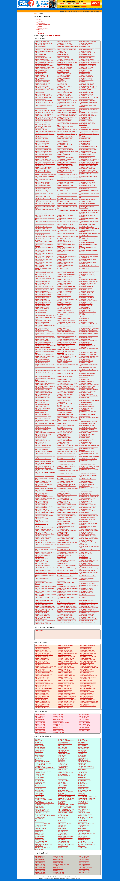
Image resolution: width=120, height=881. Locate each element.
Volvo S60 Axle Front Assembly (86, 83)
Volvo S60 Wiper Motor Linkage (65, 615)
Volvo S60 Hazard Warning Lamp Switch (89, 328)
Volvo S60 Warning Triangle (86, 561)
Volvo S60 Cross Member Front (87, 168)
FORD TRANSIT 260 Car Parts (43, 763)
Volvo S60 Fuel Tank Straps (64, 307)
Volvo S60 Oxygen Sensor (85, 404)
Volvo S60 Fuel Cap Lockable (64, 291)
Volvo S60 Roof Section (85, 437)
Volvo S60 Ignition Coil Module (42, 361)
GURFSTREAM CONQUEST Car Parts (45, 768)
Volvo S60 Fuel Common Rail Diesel (44, 292)
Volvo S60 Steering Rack (85, 509)
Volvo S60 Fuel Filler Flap (85, 294)
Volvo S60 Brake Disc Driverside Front (66, 112)
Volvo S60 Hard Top (62, 328)
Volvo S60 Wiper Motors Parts (42, 707)
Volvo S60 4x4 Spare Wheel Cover (87, 41)
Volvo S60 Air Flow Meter (63, 57)
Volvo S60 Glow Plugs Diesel (86, 322)
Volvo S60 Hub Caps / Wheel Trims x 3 (66, 354)
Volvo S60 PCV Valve (84, 410)
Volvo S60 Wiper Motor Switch (64, 617)
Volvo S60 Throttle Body (63, 534)
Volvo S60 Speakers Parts (64, 691)
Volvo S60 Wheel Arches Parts (42, 701)
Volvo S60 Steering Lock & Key (86, 507)
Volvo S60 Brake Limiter (85, 119)
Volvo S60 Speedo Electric (63, 493)
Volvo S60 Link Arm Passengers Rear (88, 389)
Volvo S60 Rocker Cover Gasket (87, 434)
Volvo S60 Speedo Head (85, 493)
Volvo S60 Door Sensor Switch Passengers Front (86, 230)
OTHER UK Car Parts (40, 814)
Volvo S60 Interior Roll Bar (41, 384)
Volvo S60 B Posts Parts (41, 650)
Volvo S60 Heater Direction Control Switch (45, 345)
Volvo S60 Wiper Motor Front (42, 615)
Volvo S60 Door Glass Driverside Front (44, 203)
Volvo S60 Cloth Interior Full (42, 156)
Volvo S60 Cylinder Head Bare (86, 180)
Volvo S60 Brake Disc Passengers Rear (67, 114)
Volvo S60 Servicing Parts (86, 687)
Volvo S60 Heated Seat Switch (42, 344)
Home (36, 13)
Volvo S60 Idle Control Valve (64, 357)
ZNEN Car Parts (39, 849)
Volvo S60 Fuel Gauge (62, 297)
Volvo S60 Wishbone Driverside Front (66, 619)
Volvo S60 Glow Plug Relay (42, 322)
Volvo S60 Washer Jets (62, 563)
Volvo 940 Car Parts (40, 721)
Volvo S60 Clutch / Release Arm (87, 156)
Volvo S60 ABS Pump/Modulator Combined (67, 46)
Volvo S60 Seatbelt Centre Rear (43, 459)
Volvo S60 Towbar (83, 544)
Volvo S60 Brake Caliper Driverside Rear (45, 110)
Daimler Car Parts (39, 755)
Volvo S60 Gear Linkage (41, 310)
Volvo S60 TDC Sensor (41, 532)
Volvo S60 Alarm (39, 73)
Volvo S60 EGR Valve (84, 258)
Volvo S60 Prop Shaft (84, 416)
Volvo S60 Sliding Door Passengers (66, 484)
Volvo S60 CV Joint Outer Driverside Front (67, 177)
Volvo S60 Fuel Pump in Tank (64, 304)
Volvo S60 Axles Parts (85, 648)
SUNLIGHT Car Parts (63, 831)
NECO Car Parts (82, 806)
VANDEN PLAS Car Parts (84, 841)
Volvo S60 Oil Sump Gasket (42, 404)
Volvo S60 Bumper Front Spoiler (65, 137)
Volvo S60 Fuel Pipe (62, 300)
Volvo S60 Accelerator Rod (85, 49)
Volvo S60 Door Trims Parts (87, 663)
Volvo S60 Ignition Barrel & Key (64, 359)
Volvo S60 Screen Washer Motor (43, 445)
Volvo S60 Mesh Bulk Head (86, 394)
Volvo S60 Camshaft (40, 140)
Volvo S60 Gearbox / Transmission (65, 312)
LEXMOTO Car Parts (83, 788)
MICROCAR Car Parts (83, 801)
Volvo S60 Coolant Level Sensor (65, 165)
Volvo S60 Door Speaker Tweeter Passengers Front (43, 242)
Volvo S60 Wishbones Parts (65, 707)
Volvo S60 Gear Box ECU (63, 308)
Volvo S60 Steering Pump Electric (65, 509)
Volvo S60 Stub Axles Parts (42, 694)
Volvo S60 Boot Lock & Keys (64, 99)
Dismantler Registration (44, 24)
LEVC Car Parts (62, 788)
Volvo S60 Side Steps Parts (65, 690)
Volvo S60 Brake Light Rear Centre (44, 119)
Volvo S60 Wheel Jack (40, 581)
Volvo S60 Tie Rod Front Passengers (88, 537)
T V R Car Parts (62, 833)
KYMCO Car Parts (62, 785)
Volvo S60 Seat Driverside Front (65, 447)
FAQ (92, 11)
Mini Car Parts (61, 803)
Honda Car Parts (82, 769)
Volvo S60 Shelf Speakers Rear (87, 468)
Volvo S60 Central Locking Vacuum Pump (67, 151)
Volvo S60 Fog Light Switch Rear (65, 289)
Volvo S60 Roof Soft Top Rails (64, 440)
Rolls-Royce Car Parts (40, 825)
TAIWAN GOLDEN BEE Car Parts (86, 833)
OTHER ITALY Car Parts (84, 812)
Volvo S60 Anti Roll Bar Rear (42, 81)
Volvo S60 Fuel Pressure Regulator (87, 300)
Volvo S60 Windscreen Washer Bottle (66, 603)
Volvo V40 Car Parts (40, 727)
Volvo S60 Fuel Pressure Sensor (43, 302)
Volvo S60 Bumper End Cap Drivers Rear (67, 131)
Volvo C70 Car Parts (40, 722)
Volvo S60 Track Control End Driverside (67, 550)
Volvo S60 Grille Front (40, 323)
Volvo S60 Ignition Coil (84, 359)
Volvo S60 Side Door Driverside (65, 473)
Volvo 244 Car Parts (40, 716)
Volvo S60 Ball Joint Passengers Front (44, 88)
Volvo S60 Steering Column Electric (66, 506)
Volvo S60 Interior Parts (86, 679)
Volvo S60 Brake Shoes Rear (42, 124)
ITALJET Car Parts (82, 776)
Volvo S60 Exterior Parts (86, 669)
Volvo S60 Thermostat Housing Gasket (44, 534)
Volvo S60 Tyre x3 (61, 557)
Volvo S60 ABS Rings (84, 46)
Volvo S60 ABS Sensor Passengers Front (89, 48)
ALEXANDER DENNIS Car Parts (66, 740)
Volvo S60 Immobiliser (62, 362)
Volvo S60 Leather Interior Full (86, 388)
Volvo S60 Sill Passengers (41, 482)
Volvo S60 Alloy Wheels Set (86, 76)
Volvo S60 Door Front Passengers (65, 201)
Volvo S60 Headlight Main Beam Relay (88, 333)
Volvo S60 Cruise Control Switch (43, 172)
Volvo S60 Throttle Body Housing (87, 534)
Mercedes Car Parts (40, 798)
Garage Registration (43, 28)
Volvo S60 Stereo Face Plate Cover (66, 514)
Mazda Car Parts (39, 796)
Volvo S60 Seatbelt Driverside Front (66, 459)
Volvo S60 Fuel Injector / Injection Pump (67, 299)
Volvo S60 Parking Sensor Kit (64, 410)
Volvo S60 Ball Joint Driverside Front (88, 86)
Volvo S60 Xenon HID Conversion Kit (66, 622)
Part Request (41, 23)
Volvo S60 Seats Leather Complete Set (88, 464)
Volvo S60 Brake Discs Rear (42, 115)
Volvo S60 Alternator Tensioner (42, 80)
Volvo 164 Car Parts (58, 714)
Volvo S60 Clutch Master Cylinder (65, 157)
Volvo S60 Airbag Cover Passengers (66, 60)
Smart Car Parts (39, 830)
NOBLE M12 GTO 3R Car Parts (66, 809)
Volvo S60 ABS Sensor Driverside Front (45, 48)
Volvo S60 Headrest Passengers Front (44, 342)
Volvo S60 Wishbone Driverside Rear (88, 619)
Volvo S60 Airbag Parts (86, 647)
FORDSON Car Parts (63, 763)
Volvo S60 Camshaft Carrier (64, 140)
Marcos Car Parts (39, 795)
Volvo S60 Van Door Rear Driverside (66, 560)
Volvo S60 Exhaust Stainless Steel (87, 283)
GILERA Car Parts (62, 764)
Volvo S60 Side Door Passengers (87, 473)
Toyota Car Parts (39, 838)
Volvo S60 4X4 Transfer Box (64, 43)
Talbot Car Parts (39, 834)
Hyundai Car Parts (39, 774)
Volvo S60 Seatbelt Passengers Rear (66, 461)
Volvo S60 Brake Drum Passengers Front (45, 117)
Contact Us (41, 33)
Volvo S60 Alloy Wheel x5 (63, 76)
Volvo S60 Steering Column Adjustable (66, 504)
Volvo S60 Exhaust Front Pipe (42, 276)
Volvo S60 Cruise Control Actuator (65, 170)
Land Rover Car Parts (83, 787)
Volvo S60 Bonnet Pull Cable (64, 96)
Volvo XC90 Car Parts (58, 732)
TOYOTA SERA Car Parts (84, 838)
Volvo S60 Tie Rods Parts (86, 698)
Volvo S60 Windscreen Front (86, 597)
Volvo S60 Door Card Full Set (42, 196)
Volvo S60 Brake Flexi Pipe (86, 117)
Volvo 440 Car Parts (58, 718)
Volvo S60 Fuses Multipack (42, 308)
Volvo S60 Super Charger (41, 524)
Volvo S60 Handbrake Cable (64, 326)
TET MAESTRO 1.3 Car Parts (65, 836)
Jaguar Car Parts (82, 777)
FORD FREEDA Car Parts (84, 761)
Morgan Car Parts (82, 804)
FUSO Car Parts (82, 763)
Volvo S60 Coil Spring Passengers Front (89, 162)
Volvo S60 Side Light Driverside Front (44, 476)
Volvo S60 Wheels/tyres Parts (42, 702)
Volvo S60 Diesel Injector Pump (43, 187)
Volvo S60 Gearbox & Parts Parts (43, 674)
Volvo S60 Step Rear (84, 512)
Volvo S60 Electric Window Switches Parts (45, 666)
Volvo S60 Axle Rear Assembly (86, 84)
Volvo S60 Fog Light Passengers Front (44, 288)
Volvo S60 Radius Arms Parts (42, 685)
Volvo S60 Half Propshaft (63, 323)
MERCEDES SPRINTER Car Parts (43, 799)
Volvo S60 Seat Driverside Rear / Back (88, 447)
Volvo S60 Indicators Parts (41, 679)
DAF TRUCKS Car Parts (64, 753)
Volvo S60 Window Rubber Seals (87, 595)
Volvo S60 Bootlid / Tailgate (86, 99)
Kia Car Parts (81, 782)
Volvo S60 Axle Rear (62, 84)
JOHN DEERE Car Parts (84, 779)
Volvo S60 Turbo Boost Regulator (65, 553)
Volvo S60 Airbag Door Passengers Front (67, 62)
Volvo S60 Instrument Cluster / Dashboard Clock (86, 376)
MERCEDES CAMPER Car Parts (66, 798)
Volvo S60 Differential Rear (63, 188)
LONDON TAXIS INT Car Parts (65, 791)
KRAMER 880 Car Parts (64, 783)
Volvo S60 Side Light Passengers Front (66, 476)
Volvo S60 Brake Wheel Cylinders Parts (68, 653)
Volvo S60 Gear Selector (85, 310)
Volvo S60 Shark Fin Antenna (64, 468)
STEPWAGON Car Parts (84, 830)
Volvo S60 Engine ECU (62, 268)
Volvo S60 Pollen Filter (40, 412)
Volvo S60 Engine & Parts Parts (88, 666)
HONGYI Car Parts (62, 771)
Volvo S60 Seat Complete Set (42, 447)
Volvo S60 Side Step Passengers (65, 481)
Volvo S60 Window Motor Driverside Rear (67, 586)
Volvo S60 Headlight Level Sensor (65, 333)
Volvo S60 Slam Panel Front (64, 482)
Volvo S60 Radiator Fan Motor (64, 428)
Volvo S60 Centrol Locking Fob (43, 152)
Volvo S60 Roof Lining (84, 436)
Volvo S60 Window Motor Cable (87, 583)
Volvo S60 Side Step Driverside (43, 481)
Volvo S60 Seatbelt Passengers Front (44, 461)
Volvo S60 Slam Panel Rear (86, 482)
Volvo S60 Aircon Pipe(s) (85, 68)
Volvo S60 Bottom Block (41, 108)
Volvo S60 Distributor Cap (41, 191)
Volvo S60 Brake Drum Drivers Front (66, 115)
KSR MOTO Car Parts (83, 783)
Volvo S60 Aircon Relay (41, 72)
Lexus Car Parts (39, 790)
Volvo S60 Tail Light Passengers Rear (88, 530)
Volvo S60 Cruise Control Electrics (87, 170)
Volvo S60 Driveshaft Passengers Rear (88, 256)
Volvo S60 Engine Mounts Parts (43, 667)
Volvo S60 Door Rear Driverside (65, 224)
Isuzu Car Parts (39, 776)
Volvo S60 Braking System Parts (88, 653)
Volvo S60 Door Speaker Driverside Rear (45, 236)
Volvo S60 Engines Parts (41, 669)
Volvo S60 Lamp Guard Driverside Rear (45, 386)
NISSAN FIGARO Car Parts (65, 807)
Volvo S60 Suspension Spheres (43, 529)
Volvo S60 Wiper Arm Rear (41, 612)
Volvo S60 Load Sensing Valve (42, 391)
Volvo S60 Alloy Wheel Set (85, 73)
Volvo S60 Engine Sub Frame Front (44, 272)
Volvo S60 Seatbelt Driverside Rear (88, 459)
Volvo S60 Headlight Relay (63, 337)
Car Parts (37, 739)
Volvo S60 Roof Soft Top (41, 439)
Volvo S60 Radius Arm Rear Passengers (45, 432)
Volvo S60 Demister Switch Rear (65, 185)
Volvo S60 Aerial (61, 51)
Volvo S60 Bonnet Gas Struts (86, 92)
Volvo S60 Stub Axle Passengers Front (66, 515)
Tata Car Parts (81, 834)
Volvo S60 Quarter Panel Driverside (88, 421)
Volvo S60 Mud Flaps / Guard (42, 397)
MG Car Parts (38, 801)
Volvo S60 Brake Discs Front (86, 114)
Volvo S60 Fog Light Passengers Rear (66, 288)
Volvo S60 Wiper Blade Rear (42, 614)
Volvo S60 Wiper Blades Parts (65, 706)
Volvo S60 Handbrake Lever (42, 328)
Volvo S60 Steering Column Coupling (88, 504)
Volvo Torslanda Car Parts (85, 725)
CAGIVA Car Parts (62, 747)
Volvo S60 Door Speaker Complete (65, 233)
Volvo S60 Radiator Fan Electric (43, 428)
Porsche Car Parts (82, 819)
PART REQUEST (70, 8)
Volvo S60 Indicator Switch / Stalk (87, 367)
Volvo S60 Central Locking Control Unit (88, 146)
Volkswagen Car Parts (63, 842)
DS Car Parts (61, 756)
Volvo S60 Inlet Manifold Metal (42, 376)
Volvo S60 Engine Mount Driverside (44, 271)
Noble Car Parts (82, 807)
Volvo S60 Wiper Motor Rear (86, 615)
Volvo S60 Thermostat (62, 532)
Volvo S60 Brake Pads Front (64, 120)
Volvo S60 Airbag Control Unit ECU (44, 60)
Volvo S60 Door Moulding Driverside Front (45, 221)
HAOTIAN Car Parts (63, 768)
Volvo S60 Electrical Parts (64, 666)
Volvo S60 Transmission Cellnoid (43, 553)
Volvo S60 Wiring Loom (41, 619)
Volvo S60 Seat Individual (41, 449)
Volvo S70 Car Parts (84, 724)
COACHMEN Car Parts (63, 750)
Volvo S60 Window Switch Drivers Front (45, 597)
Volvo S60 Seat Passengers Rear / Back (67, 451)
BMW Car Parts (61, 745)
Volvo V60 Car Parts (84, 727)
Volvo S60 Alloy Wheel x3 (85, 75)
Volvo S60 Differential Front (42, 188)
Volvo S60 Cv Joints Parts (41, 658)
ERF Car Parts (38, 758)
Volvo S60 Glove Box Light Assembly (66, 320)
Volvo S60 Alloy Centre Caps (64, 73)
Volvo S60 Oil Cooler (84, 397)
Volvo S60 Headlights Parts (42, 677)
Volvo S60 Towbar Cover (63, 547)
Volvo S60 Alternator (40, 78)
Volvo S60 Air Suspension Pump (65, 59)
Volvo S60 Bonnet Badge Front (64, 92)
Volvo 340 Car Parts (40, 718)
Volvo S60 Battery (61, 88)
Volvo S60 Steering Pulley (41, 509)
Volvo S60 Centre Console (85, 151)
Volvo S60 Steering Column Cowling (44, 506)
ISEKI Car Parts (82, 774)
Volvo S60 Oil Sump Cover (85, 402)
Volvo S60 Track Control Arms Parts (67, 699)
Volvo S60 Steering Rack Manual (43, 511)
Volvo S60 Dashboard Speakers (43, 185)
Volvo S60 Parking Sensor (41, 410)
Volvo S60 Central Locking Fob (64, 148)
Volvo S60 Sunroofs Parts (86, 694)
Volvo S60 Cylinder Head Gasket (87, 182)
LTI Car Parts (61, 793)
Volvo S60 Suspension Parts (42, 696)
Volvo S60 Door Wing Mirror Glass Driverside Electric (65, 248)
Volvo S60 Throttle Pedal (63, 535)
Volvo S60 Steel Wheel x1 (85, 499)
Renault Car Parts (82, 822)
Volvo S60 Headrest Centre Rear (43, 340)
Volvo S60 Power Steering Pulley (87, 414)
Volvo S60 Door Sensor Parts (42, 663)
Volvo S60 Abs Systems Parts (87, 645)
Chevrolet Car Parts (40, 748)
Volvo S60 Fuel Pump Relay (86, 304)
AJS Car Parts (38, 740)
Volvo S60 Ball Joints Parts (65, 650)
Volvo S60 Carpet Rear (84, 143)
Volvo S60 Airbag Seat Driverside (65, 65)
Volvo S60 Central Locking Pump (43, 149)
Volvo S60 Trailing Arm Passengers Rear (67, 552)
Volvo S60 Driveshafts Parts (65, 664)
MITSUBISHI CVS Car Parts (42, 804)
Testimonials (41, 29)
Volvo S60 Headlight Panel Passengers (45, 337)
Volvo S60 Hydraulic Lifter (41, 357)
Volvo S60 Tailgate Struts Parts (66, 698)
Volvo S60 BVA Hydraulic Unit (64, 138)
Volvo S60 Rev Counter (85, 432)
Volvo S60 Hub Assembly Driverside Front (45, 349)
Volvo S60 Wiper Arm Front (42, 611)
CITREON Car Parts (83, 748)
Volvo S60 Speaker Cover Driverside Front (45, 488)
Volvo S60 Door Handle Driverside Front (67, 205)
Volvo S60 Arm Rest (62, 81)
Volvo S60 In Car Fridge (85, 362)
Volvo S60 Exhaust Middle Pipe (64, 281)
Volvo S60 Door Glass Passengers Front (89, 203)
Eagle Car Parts (82, 756)
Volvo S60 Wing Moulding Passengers (66, 609)
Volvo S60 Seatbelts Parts (41, 687)
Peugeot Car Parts (82, 815)
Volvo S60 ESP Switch (40, 274)
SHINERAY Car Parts (40, 828)
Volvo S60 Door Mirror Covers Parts (67, 661)
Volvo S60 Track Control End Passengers (89, 550)
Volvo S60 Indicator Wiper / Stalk (65, 373)
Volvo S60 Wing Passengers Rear (87, 609)
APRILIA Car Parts (39, 742)
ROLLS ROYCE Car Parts (64, 823)
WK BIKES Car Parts (63, 846)
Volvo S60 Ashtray (83, 81)
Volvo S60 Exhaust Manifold (64, 279)
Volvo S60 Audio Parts (63, 648)
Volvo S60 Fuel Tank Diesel (63, 305)
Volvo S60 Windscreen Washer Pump (88, 603)
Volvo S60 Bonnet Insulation (86, 94)
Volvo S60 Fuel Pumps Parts (87, 671)
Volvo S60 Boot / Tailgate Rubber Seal (88, 97)
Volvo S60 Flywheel (84, 285)
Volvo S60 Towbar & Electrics (42, 547)
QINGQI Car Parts (82, 820)
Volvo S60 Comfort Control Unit (64, 164)
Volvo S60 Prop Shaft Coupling (43, 418)
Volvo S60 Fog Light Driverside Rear (66, 286)
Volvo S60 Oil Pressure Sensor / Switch (89, 400)
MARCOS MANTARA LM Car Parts (66, 795)
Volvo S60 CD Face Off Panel (64, 145)
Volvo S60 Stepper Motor (41, 514)
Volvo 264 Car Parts (84, 716)
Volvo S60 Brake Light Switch (64, 119)
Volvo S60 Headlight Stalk (85, 337)
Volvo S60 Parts (39, 630)
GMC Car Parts (81, 764)
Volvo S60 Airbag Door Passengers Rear (89, 62)
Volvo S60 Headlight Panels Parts (88, 675)
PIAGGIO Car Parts (40, 817)
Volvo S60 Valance (61, 558)
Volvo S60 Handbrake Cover (86, 326)
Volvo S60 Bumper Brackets (42, 129)
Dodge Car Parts (39, 756)
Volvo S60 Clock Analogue (63, 154)
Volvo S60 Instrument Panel (64, 379)
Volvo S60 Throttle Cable (41, 535)
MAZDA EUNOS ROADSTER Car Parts (87, 796)
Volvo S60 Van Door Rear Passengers (88, 560)
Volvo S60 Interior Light (85, 383)
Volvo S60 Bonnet (39, 92)
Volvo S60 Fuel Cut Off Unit (86, 292)
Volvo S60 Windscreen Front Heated (44, 600)
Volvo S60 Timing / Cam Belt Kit (65, 538)
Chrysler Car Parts (62, 748)
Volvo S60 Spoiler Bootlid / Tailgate (43, 496)
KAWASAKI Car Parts (63, 780)
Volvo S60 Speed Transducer (86, 491)
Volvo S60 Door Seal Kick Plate (43, 228)
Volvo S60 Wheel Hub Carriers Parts (89, 701)
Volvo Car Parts (39, 846)
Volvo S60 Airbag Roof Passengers (44, 65)
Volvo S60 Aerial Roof (40, 54)
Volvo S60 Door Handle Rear (42, 213)
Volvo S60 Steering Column (42, 504)
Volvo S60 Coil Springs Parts (42, 656)
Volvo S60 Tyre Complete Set (64, 555)
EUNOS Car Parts (62, 758)
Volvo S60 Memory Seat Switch (64, 394)
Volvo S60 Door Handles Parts (87, 659)
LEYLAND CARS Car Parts (84, 790)
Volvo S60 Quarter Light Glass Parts (44, 683)
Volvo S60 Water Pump (85, 563)
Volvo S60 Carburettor (62, 141)
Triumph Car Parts (39, 839)
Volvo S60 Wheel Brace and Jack (87, 576)
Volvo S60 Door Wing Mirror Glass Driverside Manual (87, 248)
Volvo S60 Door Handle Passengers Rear (89, 210)
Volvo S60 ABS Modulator (85, 45)
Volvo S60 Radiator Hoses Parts (88, 683)
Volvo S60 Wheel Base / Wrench (65, 570)
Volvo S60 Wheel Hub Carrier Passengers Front (86, 578)
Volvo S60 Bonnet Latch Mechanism (44, 96)
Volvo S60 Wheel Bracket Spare (43, 578)
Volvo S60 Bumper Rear (85, 137)
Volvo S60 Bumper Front (41, 137)
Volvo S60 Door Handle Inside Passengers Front (86, 207)
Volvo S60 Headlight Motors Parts (66, 675)
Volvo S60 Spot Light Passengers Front (45, 498)
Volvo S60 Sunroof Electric (63, 519)
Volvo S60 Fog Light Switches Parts (44, 671)
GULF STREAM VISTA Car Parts (86, 766)
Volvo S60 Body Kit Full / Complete (65, 91)
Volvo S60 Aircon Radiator (85, 70)
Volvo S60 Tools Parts (40, 699)
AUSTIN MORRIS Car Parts (65, 744)
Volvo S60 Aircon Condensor (86, 67)
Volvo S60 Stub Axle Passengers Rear (88, 515)
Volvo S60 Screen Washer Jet (86, 444)
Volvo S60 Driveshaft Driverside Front (88, 254)
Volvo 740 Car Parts (40, 719)
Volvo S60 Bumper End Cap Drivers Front (45, 131)
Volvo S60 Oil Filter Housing (42, 400)
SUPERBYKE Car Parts (84, 831)
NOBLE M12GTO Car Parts (84, 809)
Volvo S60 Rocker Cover (63, 434)
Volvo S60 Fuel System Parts (42, 672)
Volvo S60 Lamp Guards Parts (42, 680)
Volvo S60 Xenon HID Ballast (86, 620)
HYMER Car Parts (82, 772)
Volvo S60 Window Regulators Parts (89, 702)
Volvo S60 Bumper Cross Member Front (67, 129)
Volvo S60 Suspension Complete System (45, 527)
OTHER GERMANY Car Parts (65, 812)
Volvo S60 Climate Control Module (43, 154)
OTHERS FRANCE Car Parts (85, 814)
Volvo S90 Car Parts (58, 725)
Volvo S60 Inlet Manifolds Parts (66, 679)
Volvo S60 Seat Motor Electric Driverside (67, 449)
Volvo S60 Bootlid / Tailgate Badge (43, 100)
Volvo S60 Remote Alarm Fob (64, 432)
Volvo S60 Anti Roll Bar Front (86, 80)
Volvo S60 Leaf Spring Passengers (65, 388)
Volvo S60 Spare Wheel (41, 486)
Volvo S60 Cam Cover (84, 138)
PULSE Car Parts (62, 820)
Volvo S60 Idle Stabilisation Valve (87, 357)
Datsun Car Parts (62, 755)
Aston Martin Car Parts (63, 742)
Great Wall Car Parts (63, 766)
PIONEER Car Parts (63, 817)
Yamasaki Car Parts (83, 847)
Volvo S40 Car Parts (40, 724)
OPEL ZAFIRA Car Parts (41, 812)
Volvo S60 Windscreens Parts (42, 704)
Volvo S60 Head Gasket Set (42, 330)
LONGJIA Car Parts (82, 791)
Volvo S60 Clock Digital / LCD (86, 154)
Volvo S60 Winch (61, 581)
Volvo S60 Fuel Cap (84, 289)
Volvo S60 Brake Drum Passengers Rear (67, 117)
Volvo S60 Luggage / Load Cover (65, 392)
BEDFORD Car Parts (83, 744)
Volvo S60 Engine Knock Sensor (87, 268)
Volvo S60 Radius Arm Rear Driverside (88, 431)
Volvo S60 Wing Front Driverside (65, 604)
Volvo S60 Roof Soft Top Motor (42, 440)
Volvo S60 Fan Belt (40, 285)
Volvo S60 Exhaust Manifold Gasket (88, 279)
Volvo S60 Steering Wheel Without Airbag (67, 512)
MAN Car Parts (81, 793)
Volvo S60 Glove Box (84, 318)
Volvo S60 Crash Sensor (63, 168)
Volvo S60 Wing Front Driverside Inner (44, 606)
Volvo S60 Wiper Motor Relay (42, 617)
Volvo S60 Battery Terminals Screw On (44, 89)
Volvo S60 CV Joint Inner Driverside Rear (67, 174)
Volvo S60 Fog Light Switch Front (43, 289)
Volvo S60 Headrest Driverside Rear (88, 340)
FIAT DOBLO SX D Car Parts (42, 761)
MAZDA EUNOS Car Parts (64, 796)
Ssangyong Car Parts (63, 830)
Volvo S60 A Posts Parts (41, 645)
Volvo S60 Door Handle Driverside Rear (89, 205)
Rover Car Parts (62, 825)
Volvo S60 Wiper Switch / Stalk (86, 617)
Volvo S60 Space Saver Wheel (86, 484)
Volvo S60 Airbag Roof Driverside (87, 64)
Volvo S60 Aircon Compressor (64, 67)
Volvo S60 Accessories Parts (42, 647)
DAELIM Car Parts (62, 752)
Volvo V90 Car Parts (40, 730)
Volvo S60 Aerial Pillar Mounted (87, 53)
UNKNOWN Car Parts (63, 841)
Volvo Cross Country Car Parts (61, 722)
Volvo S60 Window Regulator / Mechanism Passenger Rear (86, 592)
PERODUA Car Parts (63, 815)
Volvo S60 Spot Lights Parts (87, 691)
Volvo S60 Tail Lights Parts (41, 698)
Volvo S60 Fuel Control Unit (64, 292)
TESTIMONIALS (86, 11)
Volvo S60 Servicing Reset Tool (43, 468)
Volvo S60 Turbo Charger (85, 553)
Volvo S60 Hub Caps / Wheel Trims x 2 (44, 354)
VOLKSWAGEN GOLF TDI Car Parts (87, 844)
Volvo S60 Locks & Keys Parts (65, 682)
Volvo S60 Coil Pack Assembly (86, 160)
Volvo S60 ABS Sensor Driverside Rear (66, 48)
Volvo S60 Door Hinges (62, 213)
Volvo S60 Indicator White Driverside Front (45, 370)
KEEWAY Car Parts (40, 782)
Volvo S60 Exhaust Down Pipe (86, 274)
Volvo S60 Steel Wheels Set (64, 503)
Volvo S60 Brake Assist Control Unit (66, 108)
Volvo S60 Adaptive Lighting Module (44, 51)
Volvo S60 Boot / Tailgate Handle (65, 97)
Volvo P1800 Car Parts (84, 722)
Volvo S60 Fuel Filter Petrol (42, 297)
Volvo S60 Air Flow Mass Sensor (43, 57)
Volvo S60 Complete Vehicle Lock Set (88, 164)
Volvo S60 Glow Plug (84, 320)
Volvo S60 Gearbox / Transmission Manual (45, 315)
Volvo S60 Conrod (39, 165)
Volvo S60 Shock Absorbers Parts (43, 688)
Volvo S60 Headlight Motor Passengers (66, 336)
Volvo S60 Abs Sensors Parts (65, 645)
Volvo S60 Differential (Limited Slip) (88, 187)
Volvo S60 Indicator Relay (63, 367)
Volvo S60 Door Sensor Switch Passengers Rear (42, 233)
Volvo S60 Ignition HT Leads (86, 361)
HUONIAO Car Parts (40, 772)
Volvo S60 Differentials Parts (42, 659)
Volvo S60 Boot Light (40, 99)
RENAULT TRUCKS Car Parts (42, 823)
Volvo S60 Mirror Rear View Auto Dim (88, 396)
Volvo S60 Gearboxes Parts (65, 674)
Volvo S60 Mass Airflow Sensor (43, 394)
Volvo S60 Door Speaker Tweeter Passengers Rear (65, 242)
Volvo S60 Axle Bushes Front (42, 83)
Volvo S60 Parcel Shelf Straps (86, 408)
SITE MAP (98, 8)
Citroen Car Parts (39, 750)
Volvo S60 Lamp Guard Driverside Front (89, 384)
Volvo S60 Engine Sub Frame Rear (65, 272)
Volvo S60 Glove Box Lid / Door (43, 320)
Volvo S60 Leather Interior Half (42, 389)
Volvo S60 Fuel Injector (41, 299)
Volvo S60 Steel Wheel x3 (63, 501)
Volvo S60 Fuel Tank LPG (85, 305)
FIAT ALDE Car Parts (83, 760)
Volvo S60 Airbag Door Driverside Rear (44, 62)
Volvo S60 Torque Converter (64, 544)
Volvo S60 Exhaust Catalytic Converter (66, 274)
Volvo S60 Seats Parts (63, 687)
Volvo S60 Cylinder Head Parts (66, 658)
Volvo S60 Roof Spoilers (85, 440)
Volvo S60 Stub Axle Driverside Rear (44, 515)
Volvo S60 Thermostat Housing (86, 532)
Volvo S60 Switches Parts (86, 696)
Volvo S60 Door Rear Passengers (43, 227)
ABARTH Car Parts (62, 739)
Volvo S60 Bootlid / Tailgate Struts (43, 105)
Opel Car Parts (81, 811)
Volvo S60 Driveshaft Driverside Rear (44, 256)
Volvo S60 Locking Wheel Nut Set (65, 391)
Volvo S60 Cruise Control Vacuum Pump (89, 172)
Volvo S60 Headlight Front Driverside (88, 330)
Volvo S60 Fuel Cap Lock (41, 291)
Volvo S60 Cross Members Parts (88, 656)
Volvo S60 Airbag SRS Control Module (44, 67)
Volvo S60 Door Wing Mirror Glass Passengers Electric (43, 251)
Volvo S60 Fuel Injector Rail (86, 299)
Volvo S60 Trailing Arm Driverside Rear (44, 552)
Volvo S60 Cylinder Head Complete (65, 182)
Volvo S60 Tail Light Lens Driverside (44, 530)
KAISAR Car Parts (39, 780)
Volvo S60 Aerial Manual (41, 53)
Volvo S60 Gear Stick (40, 312)
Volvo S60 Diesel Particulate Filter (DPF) (67, 187)
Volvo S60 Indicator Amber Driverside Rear (67, 364)
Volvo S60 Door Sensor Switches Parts (68, 663)
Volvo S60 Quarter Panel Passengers (44, 423)
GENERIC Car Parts (40, 764)
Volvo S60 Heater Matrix (63, 345)
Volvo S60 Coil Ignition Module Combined (45, 160)
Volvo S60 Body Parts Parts (87, 650)
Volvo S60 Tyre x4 (83, 557)
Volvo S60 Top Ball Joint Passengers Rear (45, 544)
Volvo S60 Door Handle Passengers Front (67, 210)
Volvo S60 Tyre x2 (39, 557)
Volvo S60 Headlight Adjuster (64, 330)
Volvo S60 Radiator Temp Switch (65, 429)
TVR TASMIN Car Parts (41, 841)
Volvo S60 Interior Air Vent (41, 381)
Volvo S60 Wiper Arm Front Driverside (66, 611)
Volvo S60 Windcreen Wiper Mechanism (89, 581)
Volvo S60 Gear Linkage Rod (64, 310)
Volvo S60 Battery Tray (62, 89)
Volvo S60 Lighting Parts (86, 680)
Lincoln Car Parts (39, 791)
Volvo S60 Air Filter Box (63, 56)
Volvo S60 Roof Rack (40, 437)
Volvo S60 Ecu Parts (85, 664)
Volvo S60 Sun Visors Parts (65, 694)
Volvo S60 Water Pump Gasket (43, 565)
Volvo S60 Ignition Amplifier (42, 359)
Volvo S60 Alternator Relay (85, 78)
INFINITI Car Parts (62, 774)
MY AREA (93, 8)
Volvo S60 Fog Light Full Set (86, 286)
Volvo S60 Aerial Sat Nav (85, 54)
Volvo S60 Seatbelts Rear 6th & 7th (65, 464)
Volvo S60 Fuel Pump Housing (42, 304)
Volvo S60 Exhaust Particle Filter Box (88, 281)
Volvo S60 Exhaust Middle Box (42, 281)
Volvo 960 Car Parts (58, 721)
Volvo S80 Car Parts (40, 725)
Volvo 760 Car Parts (58, 719)
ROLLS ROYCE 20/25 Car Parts (86, 823)
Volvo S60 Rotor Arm (40, 442)
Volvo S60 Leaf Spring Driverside (43, 388)
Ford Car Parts (61, 761)
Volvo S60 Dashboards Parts (87, 658)
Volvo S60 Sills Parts (85, 690)
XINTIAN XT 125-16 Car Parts (42, 847)
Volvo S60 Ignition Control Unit (64, 361)
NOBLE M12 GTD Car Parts (42, 809)
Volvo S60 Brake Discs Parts (65, 651)
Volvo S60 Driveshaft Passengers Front (66, 256)
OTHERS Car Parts (62, 814)
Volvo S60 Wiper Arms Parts (42, 706)
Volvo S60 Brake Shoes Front (86, 122)
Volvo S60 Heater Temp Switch (43, 347)
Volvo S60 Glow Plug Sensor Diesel (66, 322)
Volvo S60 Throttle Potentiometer (43, 537)
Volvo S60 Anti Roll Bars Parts (42, 648)
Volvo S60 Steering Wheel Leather (87, 511)
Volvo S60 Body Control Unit (42, 91)
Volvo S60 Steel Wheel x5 (41, 503)
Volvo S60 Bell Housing (85, 89)
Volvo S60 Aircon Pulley (41, 70)
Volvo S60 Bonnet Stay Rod (86, 96)
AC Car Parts (81, 739)
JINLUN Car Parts (62, 779)
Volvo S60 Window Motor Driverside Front (45, 586)
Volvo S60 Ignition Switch (41, 362)
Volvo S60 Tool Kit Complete (86, 540)
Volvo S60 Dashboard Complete (87, 184)
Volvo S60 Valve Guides (85, 558)
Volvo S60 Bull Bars (84, 127)
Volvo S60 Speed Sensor (63, 491)
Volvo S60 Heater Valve (63, 347)
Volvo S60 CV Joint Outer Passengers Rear (68, 180)
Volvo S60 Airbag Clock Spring (86, 59)
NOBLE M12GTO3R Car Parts (65, 811)
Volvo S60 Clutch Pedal (85, 157)
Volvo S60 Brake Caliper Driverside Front (89, 108)
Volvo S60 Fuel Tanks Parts (65, 672)
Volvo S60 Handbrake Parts (42, 675)
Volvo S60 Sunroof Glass (41, 521)
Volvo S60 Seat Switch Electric (86, 451)
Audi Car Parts (81, 742)
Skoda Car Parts (82, 828)
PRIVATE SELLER (77, 11)
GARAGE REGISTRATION (66, 11)
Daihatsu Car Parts (82, 753)
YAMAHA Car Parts (62, 847)
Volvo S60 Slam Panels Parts (42, 691)
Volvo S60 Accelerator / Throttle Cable (66, 49)
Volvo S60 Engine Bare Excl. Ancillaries (89, 266)
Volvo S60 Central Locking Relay (65, 149)
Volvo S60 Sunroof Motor (85, 521)
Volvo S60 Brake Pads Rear (86, 120)
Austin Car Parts (39, 744)
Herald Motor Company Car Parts (86, 768)
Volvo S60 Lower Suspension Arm (43, 392)
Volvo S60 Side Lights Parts (65, 688)
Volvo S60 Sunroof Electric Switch (87, 519)
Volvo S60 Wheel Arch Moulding (43, 570)
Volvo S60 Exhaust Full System (64, 276)
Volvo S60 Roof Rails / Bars (64, 437)
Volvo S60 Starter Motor (41, 499)
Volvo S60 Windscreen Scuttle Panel (44, 603)
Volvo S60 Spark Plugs (84, 486)
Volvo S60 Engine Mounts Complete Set (89, 271)
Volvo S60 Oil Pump (40, 402)
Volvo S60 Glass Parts (85, 674)
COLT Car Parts (82, 750)
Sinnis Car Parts (62, 828)
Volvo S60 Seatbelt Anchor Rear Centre (89, 456)
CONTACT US (97, 11)
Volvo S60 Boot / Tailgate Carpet (43, 97)
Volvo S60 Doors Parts (40, 664)
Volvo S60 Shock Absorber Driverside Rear (67, 470)
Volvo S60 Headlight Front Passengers (66, 331)
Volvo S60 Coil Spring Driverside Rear (66, 162)
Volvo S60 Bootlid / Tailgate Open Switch (45, 103)
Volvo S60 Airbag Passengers (64, 64)
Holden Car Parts (62, 769)
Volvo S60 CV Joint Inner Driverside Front (45, 174)
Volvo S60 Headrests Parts (65, 677)
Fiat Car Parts (61, 760)
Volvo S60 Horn (83, 347)
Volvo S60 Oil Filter (83, 399)
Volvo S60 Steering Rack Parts (87, 693)
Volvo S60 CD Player (62, 146)
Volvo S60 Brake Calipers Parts (43, 651)
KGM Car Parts (61, 782)
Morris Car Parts (39, 806)
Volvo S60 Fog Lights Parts (65, 671)
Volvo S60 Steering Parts (41, 693)
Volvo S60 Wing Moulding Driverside (44, 609)
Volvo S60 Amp (60, 80)
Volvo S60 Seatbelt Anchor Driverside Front (67, 453)
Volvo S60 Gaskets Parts (86, 672)
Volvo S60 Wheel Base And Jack (87, 570)
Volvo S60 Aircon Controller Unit (43, 68)
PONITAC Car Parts (40, 819)
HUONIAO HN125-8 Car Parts (65, 772)
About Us (40, 21)
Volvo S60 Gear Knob (84, 308)
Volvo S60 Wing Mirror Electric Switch (88, 607)
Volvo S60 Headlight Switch (42, 339)
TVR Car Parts (61, 839)
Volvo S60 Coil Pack (62, 160)
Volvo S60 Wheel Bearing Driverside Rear (67, 573)
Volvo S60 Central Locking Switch (43, 151)
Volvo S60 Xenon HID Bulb (41, 622)
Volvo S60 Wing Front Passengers (87, 606)
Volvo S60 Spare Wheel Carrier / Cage (66, 486)
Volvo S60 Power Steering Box (64, 412)
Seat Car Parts (81, 826)
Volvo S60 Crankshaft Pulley (86, 167)
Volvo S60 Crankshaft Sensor (42, 168)
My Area (40, 26)
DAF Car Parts (38, 753)
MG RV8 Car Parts (62, 801)
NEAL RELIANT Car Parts (64, 806)
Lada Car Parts (81, 785)
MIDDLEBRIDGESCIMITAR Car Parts (44, 803)
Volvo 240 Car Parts (84, 714)
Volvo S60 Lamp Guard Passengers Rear (89, 386)
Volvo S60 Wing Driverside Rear (43, 604)
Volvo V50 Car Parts (58, 727)
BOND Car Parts (82, 745)
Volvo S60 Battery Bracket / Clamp (87, 88)
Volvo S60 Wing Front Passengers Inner (45, 607)
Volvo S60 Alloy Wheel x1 (41, 75)
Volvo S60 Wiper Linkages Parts (88, 706)
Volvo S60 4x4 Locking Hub (42, 41)
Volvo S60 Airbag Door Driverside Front (89, 60)
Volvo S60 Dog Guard (62, 191)
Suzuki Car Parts (39, 833)
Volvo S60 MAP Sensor (85, 392)
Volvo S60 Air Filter (40, 56)
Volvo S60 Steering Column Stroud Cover (89, 506)
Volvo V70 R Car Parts (84, 729)
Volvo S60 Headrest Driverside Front (66, 340)
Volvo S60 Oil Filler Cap (63, 399)
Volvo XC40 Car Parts (58, 730)
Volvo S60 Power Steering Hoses (65, 414)
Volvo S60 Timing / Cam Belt (42, 538)
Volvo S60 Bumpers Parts (64, 655)
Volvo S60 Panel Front (40, 406)
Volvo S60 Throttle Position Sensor (87, 535)
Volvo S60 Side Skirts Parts (42, 690)
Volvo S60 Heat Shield (84, 342)
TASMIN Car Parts (62, 834)
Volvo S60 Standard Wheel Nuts (87, 498)
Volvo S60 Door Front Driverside (87, 199)
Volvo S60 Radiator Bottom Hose (87, 423)
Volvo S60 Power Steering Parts (88, 682)
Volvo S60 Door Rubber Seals (86, 227)
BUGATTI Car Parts (40, 747)
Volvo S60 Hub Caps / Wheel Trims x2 (44, 356)
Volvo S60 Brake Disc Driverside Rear (88, 112)
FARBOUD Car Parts (83, 758)
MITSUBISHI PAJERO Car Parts (66, 804)
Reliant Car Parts (62, 822)
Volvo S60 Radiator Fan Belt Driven (66, 425)
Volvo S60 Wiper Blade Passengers (88, 612)
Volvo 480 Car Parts (84, 718)
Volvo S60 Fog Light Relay (85, 288)
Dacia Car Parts (39, 752)
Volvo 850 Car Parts (84, 719)
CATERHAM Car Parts (83, 747)
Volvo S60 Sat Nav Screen (85, 442)
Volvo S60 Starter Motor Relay (64, 499)
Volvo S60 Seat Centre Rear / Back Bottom (67, 445)
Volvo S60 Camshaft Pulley (86, 140)
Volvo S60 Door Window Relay (86, 242)
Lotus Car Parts (39, 793)
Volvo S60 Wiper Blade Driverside (65, 612)
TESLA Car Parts (39, 836)
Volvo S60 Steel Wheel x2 (41, 501)
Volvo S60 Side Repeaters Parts (88, 688)
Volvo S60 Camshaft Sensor (42, 141)
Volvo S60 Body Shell (84, 91)
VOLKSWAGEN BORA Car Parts (43, 844)
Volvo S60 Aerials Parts (64, 647)
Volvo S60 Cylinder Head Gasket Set (44, 184)
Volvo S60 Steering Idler (41, 507)
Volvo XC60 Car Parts (84, 730)
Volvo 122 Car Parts (40, 714)
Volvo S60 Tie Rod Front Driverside (65, 537)
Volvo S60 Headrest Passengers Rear (66, 342)
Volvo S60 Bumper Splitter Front (43, 138)
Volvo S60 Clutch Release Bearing (65, 159)
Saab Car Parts (39, 826)
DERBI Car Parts (82, 755)
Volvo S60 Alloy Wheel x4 (41, 76)
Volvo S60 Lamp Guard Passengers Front (67, 386)
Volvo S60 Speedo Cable (41, 493)
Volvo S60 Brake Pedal (41, 122)
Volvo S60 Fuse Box (84, 307)
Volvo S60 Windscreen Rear (86, 600)
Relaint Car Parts (39, 822)
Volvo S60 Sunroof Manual (63, 521)
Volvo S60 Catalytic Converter (42, 145)
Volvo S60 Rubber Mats (63, 442)
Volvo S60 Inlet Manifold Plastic (64, 376)
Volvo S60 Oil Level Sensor (63, 400)
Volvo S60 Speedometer (41, 495)
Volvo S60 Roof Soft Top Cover (86, 439)
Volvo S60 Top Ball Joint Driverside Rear (67, 542)
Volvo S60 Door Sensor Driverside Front (67, 228)
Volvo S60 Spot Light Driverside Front (88, 496)
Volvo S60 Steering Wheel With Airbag (44, 512)
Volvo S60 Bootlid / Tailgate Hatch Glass (67, 100)
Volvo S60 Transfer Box (85, 552)
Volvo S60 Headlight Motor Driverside (44, 336)
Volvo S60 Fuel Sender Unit (42, 305)
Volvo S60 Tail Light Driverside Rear (88, 529)
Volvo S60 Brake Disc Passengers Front (45, 114)
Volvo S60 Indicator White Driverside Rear (67, 370)
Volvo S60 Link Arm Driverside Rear (66, 389)
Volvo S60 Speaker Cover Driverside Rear (67, 488)
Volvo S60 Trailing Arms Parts (87, 699)
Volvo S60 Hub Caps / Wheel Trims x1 (88, 354)
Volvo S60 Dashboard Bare (63, 184)
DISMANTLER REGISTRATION (82, 8)
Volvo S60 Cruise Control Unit (64, 172)
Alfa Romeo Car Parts (83, 740)
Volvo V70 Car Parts (40, 729)
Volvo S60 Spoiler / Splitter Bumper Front (67, 495)
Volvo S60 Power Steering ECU (43, 414)
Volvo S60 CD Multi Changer (86, 145)
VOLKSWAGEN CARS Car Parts (66, 844)
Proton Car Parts (39, 820)
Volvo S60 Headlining (84, 339)
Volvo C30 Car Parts (84, 721)
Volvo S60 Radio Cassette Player (65, 431)
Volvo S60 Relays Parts (64, 685)
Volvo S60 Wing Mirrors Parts (65, 704)
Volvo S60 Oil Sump (62, 402)
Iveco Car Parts (61, 777)
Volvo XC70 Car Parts (40, 732)
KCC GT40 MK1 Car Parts (84, 780)
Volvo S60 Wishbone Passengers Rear (66, 620)
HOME (57, 8)
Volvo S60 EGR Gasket (63, 258)
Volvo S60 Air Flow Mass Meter (86, 56)
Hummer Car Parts (82, 771)
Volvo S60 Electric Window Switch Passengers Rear (43, 266)
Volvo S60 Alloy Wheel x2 (63, 75)
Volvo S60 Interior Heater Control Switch (45, 383)
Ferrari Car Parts (39, 760)
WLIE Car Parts (81, 846)
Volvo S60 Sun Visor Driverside (64, 517)
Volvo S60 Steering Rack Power (65, 511)
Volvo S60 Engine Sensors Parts (66, 667)
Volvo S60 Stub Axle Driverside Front (88, 514)
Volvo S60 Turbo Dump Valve (42, 555)
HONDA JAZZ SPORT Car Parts (43, 771)
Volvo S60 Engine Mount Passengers (66, 271)
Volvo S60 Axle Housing (41, 84)
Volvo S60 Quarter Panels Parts (66, 683)
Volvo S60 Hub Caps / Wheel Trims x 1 (88, 352)
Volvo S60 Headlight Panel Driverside (88, 336)
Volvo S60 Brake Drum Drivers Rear (88, 115)
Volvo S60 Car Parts (53, 36)
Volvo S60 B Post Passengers (64, 86)
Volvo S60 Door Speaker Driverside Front (89, 233)
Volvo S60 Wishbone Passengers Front (45, 620)
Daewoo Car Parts (82, 752)
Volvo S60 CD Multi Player (41, 146)
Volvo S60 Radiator (61, 423)
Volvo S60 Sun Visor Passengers (87, 517)
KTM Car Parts (38, 785)
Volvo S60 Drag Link (62, 254)
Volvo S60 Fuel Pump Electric (86, 302)
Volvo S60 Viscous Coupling (42, 561)
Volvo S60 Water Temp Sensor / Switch (66, 565)
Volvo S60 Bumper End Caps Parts (44, 655)
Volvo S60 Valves (39, 560)
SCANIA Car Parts (62, 826)
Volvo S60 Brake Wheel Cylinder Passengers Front (43, 127)
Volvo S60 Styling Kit (40, 517)
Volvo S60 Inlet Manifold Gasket (87, 373)
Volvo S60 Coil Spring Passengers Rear (45, 164)
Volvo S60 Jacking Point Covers (65, 384)
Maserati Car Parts (82, 795)
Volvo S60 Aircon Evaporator (64, 68)
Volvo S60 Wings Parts (85, 704)
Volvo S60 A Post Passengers (42, 45)
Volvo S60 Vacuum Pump (41, 558)
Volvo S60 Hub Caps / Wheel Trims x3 (66, 356)
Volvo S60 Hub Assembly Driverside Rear (67, 349)
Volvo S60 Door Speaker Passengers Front (67, 236)
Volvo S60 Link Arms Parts (41, 682)
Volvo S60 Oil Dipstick (40, 399)
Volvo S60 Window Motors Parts (66, 702)
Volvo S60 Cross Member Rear (43, 170)
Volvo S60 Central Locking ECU (43, 148)
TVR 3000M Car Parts (83, 839)
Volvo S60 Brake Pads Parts (42, 653)
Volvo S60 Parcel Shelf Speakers (65, 408)
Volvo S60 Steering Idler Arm (64, 507)
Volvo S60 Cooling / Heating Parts (66, 656)
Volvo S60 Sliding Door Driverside (43, 484)
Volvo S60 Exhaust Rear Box (42, 283)
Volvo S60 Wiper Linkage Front (64, 614)
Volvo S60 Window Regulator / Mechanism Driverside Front (86, 589)
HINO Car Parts (39, 769)
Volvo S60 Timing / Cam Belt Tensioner (88, 538)
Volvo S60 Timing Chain (41, 540)
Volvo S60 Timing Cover (63, 540)
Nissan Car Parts (39, 807)
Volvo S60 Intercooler (84, 379)
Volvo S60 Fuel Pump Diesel (64, 302)
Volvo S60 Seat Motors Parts (87, 685)
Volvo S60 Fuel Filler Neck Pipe (43, 296)
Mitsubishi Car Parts (83, 803)
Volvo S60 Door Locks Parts (42, 661)
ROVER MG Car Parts (83, 825)
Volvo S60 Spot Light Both (63, 496)
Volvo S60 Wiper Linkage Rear (86, 614)
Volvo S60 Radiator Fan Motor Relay (88, 428)
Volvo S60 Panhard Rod (63, 406)
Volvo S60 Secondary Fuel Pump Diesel (67, 466)
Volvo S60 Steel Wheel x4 (85, 501)
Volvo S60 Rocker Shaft (41, 436)
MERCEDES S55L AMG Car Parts (86, 798)
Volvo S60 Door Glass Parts (65, 659)
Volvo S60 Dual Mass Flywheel (43, 258)
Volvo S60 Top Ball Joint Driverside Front (45, 542)
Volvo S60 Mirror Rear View (64, 396)
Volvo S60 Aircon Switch (63, 72)
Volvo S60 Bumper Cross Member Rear (89, 129)
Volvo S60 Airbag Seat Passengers (87, 65)
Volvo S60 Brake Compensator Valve (44, 112)
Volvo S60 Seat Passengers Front (43, 451)
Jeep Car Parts (39, 779)
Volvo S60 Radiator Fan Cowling (87, 425)
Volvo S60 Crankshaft (62, 167)
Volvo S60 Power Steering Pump (43, 416)
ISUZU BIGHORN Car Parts (65, 776)
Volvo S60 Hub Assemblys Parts (88, 677)
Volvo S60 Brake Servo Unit (64, 122)
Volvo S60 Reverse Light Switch (43, 434)
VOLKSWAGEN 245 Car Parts (85, 842)
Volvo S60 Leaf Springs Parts (65, 680)
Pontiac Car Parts (62, 819)
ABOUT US (62, 8)
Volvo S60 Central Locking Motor (87, 148)
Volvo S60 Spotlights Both (63, 498)
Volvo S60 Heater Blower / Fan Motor (66, 344)
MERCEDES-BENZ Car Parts (85, 799)
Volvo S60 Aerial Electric (85, 51)
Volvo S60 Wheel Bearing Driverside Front (45, 573)
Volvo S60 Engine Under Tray (86, 272)
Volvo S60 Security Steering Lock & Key (89, 466)
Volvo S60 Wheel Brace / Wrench (65, 576)
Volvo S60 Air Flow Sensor (85, 57)
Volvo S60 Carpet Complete (42, 143)
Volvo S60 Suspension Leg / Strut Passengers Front (87, 527)
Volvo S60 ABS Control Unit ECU (65, 45)
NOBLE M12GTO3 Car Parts (42, 811)
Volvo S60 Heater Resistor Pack (87, 345)
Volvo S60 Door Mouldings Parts (88, 661)
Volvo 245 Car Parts (58, 716)
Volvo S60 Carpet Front (63, 143)
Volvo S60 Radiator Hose (41, 429)
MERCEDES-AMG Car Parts (65, 799)
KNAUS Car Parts (39, 783)
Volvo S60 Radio (39, 431)
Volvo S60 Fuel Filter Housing (86, 296)
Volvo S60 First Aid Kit (62, 285)
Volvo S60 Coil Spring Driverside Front (44, 162)
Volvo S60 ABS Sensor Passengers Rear (45, 49)
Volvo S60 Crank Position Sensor (43, 167)
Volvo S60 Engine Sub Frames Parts (89, 667)
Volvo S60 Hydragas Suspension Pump (89, 356)
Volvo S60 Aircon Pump (63, 70)
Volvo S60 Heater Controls (85, 344)
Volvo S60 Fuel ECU (62, 294)
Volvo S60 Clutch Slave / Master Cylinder (89, 159)
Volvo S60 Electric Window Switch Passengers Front (65, 263)
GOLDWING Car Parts (40, 766)
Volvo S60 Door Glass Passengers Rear (45, 205)
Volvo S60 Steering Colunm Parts (66, 693)
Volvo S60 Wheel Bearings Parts (66, 701)
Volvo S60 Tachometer (62, 529)
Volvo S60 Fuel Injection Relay (86, 297)
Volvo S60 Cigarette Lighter (63, 152)
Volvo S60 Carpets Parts (86, 655)
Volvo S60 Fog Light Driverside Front (44, 286)
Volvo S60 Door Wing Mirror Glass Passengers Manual (65, 251)
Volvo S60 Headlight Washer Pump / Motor (67, 339)
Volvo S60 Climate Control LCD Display (89, 152)
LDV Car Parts (38, 788)
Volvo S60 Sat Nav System (63, 444)
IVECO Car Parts (39, 777)
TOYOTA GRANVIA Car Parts (65, 838)
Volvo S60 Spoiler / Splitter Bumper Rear (89, 495)
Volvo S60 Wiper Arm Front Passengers (89, 611)
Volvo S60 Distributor (84, 188)
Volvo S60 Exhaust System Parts (66, 669)
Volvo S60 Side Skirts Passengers (87, 479)
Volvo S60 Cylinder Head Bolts (42, 182)
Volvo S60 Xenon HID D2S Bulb (43, 623)
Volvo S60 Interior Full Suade (86, 381)
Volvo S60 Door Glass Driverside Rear (66, 203)
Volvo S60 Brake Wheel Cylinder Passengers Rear (65, 127)
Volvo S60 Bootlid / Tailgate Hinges (87, 100)
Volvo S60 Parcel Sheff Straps (42, 408)
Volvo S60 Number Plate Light (64, 397)
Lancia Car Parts (62, 787)
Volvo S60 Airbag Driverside (42, 64)
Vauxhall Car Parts (39, 842)
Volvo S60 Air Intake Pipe (41, 59)
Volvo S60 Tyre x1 (83, 555)
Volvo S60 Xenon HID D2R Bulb (87, 622)
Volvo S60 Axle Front (62, 83)
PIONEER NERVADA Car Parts (85, 817)
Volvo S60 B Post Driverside (42, 86)
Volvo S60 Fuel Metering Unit (42, 300)
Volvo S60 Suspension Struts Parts (67, 696)
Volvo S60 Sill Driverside (85, 481)
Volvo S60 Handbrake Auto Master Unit (88, 323)
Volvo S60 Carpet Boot (84, 141)
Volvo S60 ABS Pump (40, 46)
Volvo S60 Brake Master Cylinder (43, 120)
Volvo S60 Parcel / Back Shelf (86, 406)
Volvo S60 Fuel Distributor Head (43, 294)
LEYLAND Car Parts (63, 790)
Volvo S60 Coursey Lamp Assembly (88, 165)
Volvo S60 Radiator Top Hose (86, 429)
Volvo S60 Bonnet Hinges (63, 94)
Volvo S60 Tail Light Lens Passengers (66, 530)
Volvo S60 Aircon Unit (84, 72)
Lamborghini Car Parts (40, 787)
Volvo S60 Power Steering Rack (65, 416)
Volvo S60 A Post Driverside (86, 43)
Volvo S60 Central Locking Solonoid (88, 149)
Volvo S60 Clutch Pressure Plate (43, 159)
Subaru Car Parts (39, 831)
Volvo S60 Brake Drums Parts (87, 651)
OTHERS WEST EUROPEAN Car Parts (45, 815)
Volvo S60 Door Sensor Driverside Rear (89, 228)
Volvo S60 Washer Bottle (41, 563)
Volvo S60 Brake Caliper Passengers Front (67, 110)
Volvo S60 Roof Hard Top (63, 436)
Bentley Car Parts (39, 745)
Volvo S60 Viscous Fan (62, 561)
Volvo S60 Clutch (61, 156)
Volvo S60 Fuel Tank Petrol (42, 307)
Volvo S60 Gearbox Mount (63, 318)
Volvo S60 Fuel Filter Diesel (64, 296)
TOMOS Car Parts (82, 836)
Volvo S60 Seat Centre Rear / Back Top (89, 445)
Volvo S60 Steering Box (85, 503)
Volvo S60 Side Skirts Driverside (65, 479)
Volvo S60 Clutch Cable (41, 157)
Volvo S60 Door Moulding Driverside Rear (67, 221)
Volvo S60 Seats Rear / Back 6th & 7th (44, 466)
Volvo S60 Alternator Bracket (64, 78)
